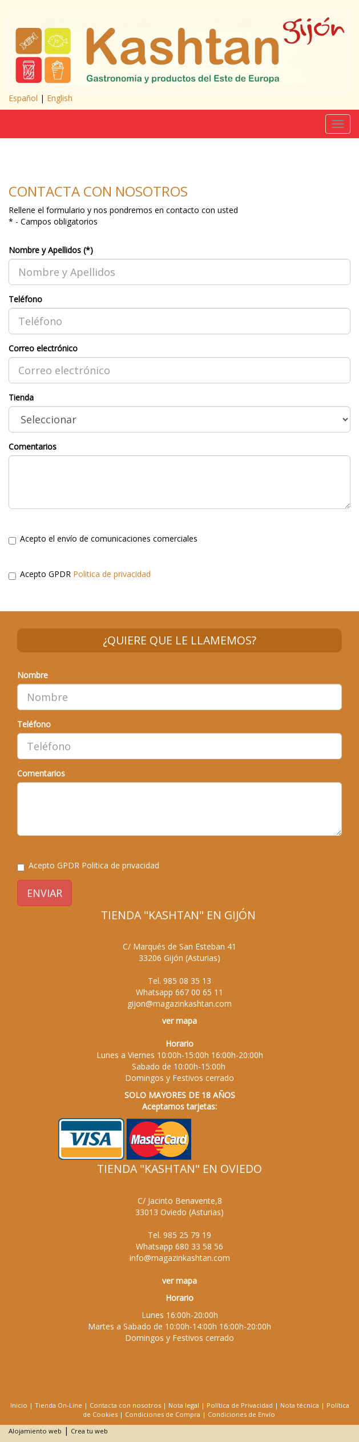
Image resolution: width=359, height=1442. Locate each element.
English (59, 98)
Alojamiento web (35, 1431)
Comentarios (33, 446)
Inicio (18, 1405)
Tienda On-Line (58, 1405)
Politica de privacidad (112, 573)
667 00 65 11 (199, 992)
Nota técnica (299, 1405)
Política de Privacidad (240, 1405)
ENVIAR (44, 893)
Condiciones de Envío (241, 1414)
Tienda (21, 397)
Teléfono (25, 299)
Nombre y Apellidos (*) (51, 250)
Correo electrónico (43, 348)
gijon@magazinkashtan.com (179, 1003)
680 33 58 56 (199, 1246)
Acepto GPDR (80, 574)
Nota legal (183, 1405)
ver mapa (179, 1020)
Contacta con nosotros (125, 1405)
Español (23, 98)
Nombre (32, 675)
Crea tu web (89, 1431)
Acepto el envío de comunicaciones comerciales (103, 538)
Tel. (179, 980)
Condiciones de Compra (162, 1414)
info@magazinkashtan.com (180, 1257)
